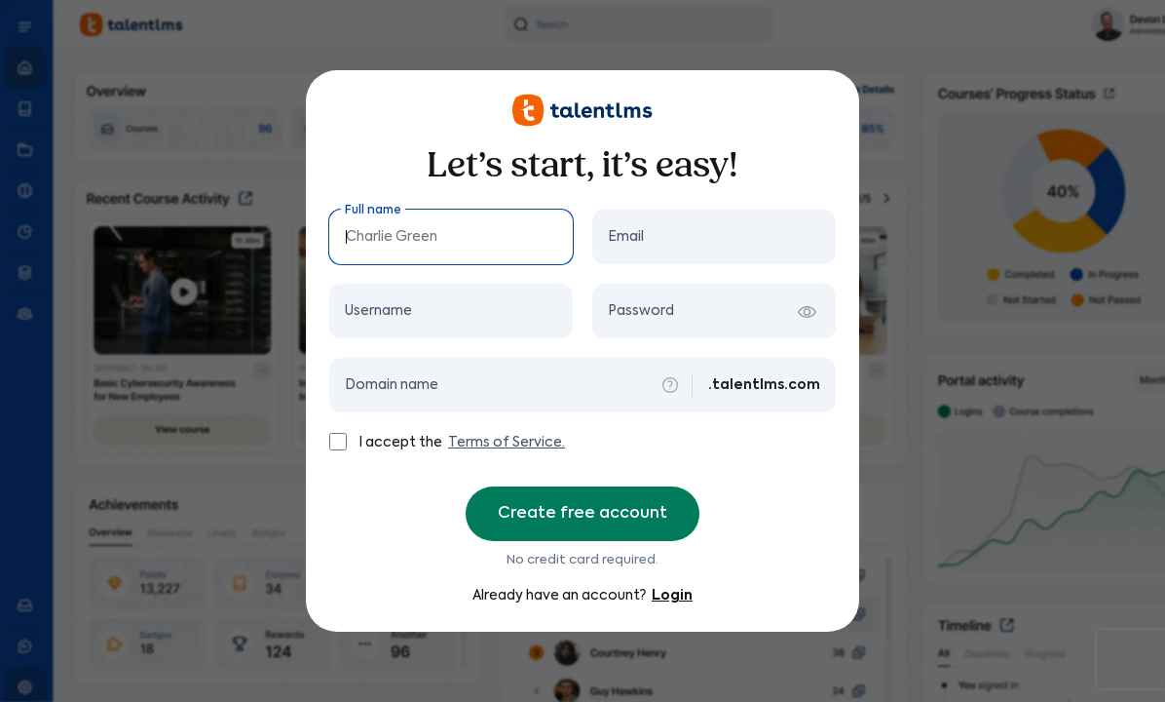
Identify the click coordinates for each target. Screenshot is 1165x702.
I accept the (401, 442)
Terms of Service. (506, 442)
